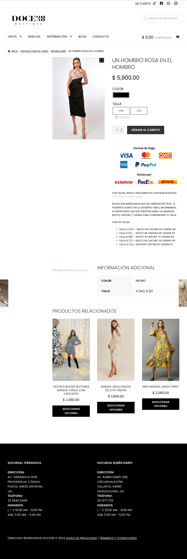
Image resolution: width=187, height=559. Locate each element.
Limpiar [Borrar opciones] (125, 117)
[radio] (121, 95)
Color (117, 89)
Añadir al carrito (145, 130)
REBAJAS (34, 36)
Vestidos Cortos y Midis (34, 51)
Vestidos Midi (58, 51)
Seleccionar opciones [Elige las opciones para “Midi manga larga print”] (160, 404)
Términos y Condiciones (118, 538)
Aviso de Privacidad (81, 538)
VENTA (12, 36)
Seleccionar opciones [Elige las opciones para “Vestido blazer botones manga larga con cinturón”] (71, 411)
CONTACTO (101, 36)
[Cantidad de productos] (118, 130)
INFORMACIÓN (57, 36)
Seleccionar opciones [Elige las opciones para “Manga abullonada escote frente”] (116, 408)
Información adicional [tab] (70, 270)
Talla (116, 104)
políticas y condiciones (127, 196)
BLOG (82, 36)
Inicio (14, 51)
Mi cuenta (143, 3)
